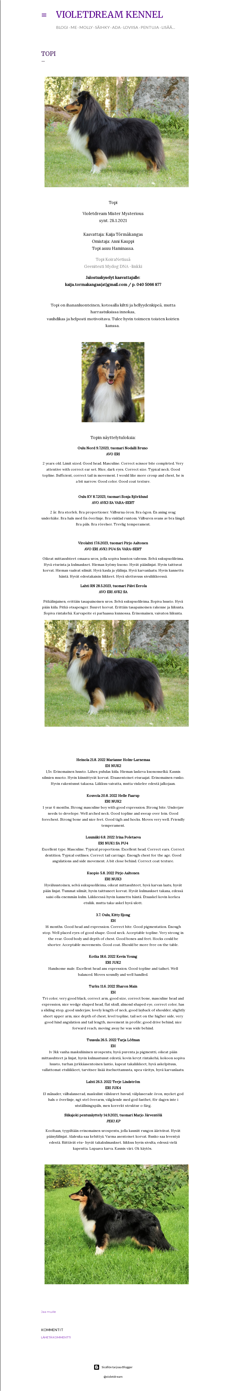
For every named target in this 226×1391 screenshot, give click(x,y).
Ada (116, 27)
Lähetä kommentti (56, 1337)
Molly (86, 27)
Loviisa (130, 27)
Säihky (102, 27)
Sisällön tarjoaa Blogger (113, 1367)
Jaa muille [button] (48, 1312)
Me (74, 27)
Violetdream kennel (109, 14)
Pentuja (150, 27)
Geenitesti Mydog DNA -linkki (113, 266)
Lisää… (168, 27)
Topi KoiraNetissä (113, 259)
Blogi (62, 27)
